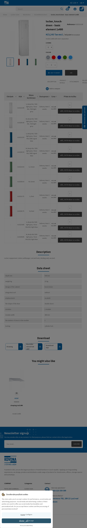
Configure (26, 514)
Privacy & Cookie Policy (26, 525)
